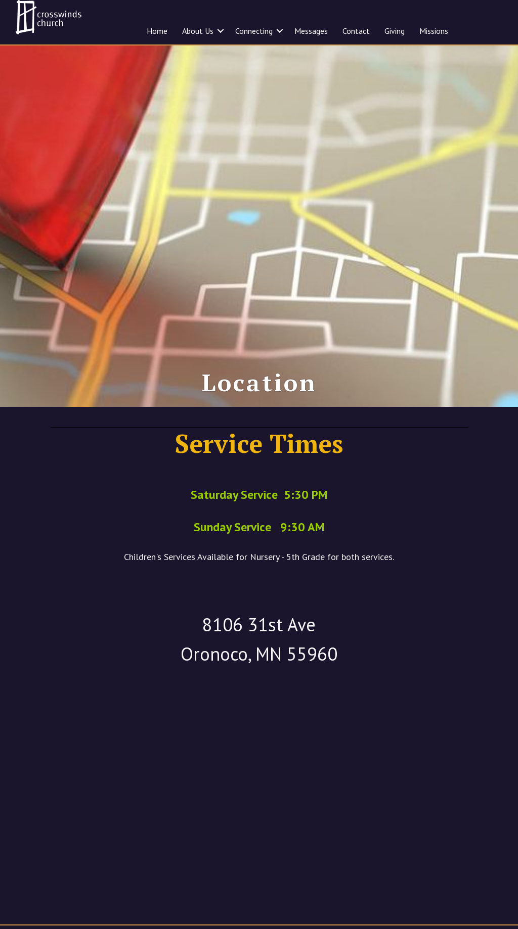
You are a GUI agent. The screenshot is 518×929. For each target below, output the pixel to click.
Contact (356, 31)
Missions (433, 31)
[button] (220, 30)
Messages (311, 31)
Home (157, 31)
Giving (394, 31)
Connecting (254, 31)
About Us (197, 31)
